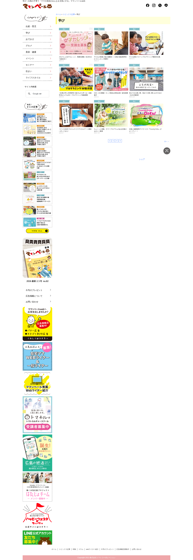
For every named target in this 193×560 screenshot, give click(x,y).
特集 (74, 549)
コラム (81, 549)
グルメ (29, 45)
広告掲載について (34, 296)
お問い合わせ (32, 302)
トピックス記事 (69, 14)
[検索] (37, 93)
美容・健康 (31, 52)
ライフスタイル (33, 78)
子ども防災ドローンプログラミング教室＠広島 (144, 57)
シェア (142, 159)
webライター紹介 (92, 549)
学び (28, 33)
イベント (30, 58)
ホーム (58, 14)
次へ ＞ (166, 141)
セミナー (30, 65)
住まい (29, 71)
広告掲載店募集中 (122, 549)
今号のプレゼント (34, 290)
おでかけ (30, 39)
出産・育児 (31, 26)
